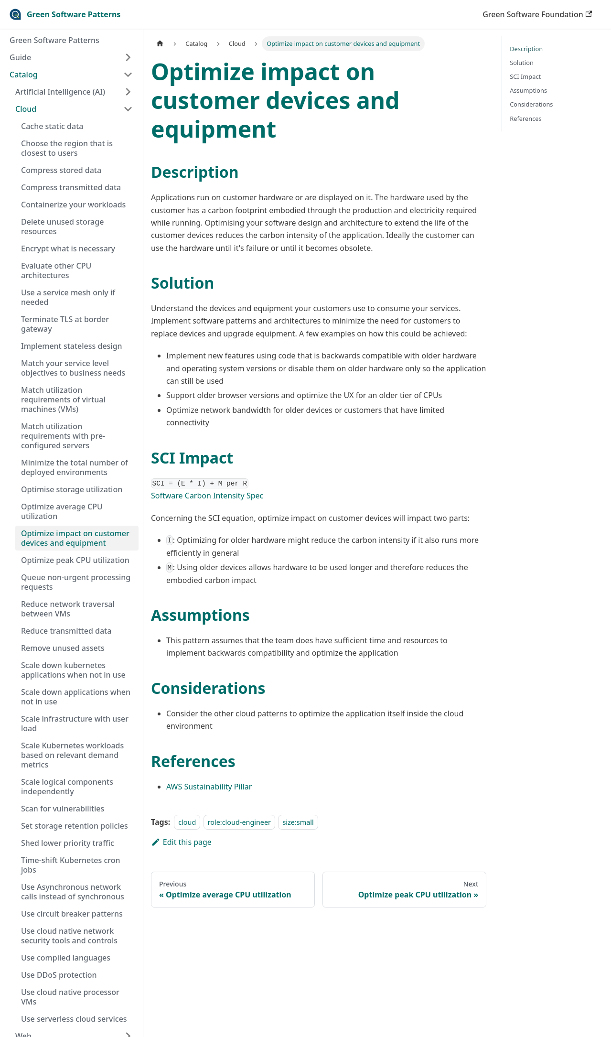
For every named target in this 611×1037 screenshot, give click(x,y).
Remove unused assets (63, 648)
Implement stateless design (71, 346)
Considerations (531, 104)
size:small (297, 822)
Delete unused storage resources (62, 226)
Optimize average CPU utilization (62, 511)
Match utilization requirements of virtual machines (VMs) (63, 399)
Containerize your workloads (73, 204)
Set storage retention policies (74, 826)
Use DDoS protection (59, 975)
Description (526, 48)
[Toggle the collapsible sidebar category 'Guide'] (128, 57)
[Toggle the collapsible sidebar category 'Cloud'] (128, 109)
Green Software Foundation (537, 14)
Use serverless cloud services (74, 1019)
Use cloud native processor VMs (70, 997)
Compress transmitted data (71, 187)
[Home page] (160, 43)
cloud (187, 822)
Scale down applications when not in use (75, 697)
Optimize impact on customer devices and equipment (75, 538)
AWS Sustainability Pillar (209, 786)
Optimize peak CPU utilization (75, 560)
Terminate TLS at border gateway (65, 324)
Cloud (25, 109)
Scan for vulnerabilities (62, 808)
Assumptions (528, 90)
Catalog (24, 74)
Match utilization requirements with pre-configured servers (63, 436)
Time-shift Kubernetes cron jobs (70, 865)
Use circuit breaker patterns (72, 913)
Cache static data (52, 126)
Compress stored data (61, 170)
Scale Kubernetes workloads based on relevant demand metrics (72, 755)
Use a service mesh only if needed (68, 297)
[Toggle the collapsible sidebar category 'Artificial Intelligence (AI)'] (128, 91)
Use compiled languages (65, 957)
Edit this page (181, 842)
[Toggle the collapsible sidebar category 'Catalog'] (128, 74)
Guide (20, 57)
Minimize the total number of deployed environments (74, 467)
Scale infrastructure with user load (75, 723)
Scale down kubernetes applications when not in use (73, 670)
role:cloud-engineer (239, 822)
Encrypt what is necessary (68, 248)
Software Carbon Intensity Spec (207, 495)
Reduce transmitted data (66, 631)
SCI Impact (525, 76)
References (525, 118)
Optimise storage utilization (71, 489)
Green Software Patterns (54, 40)
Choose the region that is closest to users (67, 148)
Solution (522, 62)
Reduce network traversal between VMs (68, 609)
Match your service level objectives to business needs (73, 368)
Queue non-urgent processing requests (75, 582)
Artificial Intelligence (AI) (60, 91)
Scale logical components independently (67, 787)
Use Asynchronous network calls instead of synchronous (72, 892)
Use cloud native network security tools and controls (69, 936)
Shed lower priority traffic (67, 843)
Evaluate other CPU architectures (56, 270)
